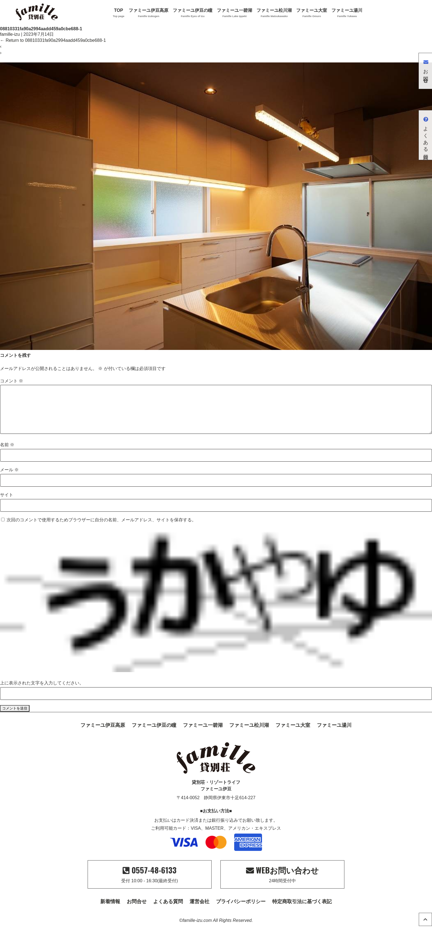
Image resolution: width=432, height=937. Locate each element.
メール (9, 478)
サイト (6, 503)
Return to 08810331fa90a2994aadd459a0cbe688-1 (53, 40)
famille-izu (10, 34)
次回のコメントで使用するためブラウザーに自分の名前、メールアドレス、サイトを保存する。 (101, 528)
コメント (11, 381)
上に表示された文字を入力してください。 (42, 691)
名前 (7, 453)
